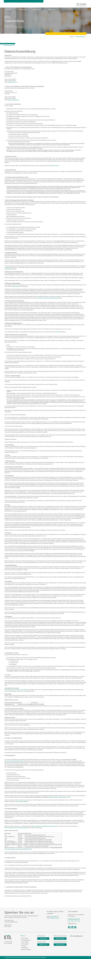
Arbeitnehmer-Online (60, 944)
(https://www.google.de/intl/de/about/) (15, 761)
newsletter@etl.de (9, 268)
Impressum (23, 945)
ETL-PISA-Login (43, 938)
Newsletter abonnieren (74, 919)
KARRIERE (51, 9)
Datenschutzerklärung (80, 36)
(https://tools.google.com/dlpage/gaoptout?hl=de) (60, 797)
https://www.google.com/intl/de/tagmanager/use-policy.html (45, 826)
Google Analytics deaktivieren (21, 801)
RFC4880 (57, 331)
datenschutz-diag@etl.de (13, 99)
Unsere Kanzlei (24, 938)
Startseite (71, 36)
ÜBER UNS (7, 9)
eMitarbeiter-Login (43, 944)
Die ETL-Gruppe (25, 942)
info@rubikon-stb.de (12, 82)
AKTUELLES (37, 9)
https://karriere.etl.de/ (16, 286)
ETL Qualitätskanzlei (25, 940)
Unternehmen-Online (60, 938)
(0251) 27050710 (54, 916)
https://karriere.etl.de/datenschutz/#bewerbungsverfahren (49, 298)
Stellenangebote (25, 943)
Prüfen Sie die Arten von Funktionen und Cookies (16, 689)
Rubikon (81, 4)
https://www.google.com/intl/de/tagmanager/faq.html (16, 827)
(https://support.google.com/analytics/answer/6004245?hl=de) (18, 849)
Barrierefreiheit (24, 947)
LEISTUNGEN (22, 9)
